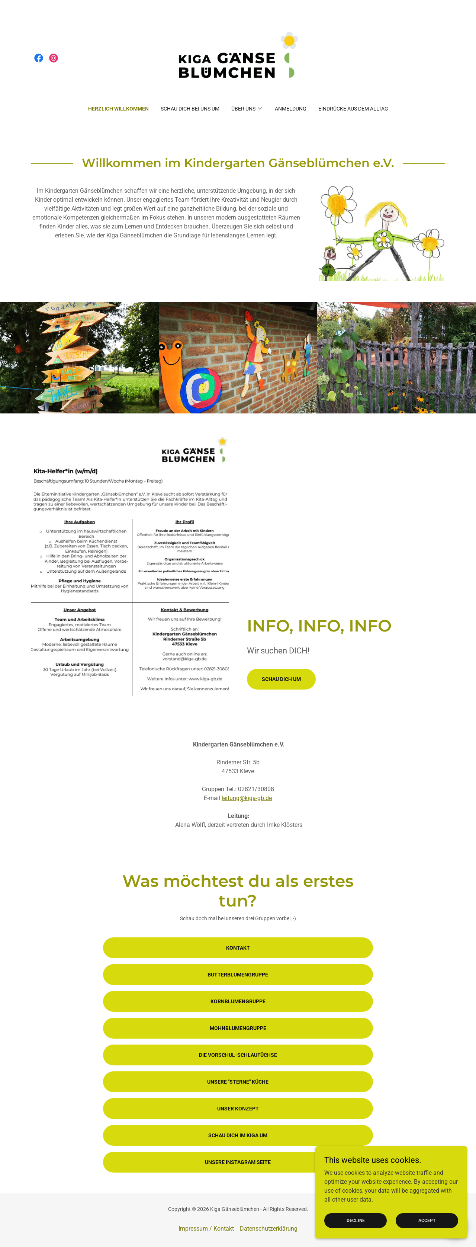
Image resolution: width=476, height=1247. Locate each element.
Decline (358, 1220)
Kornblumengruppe (238, 1001)
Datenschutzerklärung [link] (269, 1228)
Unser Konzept (238, 1109)
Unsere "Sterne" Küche (237, 1082)
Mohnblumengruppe (238, 1028)
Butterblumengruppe (238, 975)
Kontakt (238, 948)
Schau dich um (281, 679)
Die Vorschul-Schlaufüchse (238, 1055)
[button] (247, 108)
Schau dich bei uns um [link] (190, 109)
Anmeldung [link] (290, 109)
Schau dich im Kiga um (237, 1135)
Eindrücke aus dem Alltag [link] (353, 109)
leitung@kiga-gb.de (247, 798)
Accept (427, 1220)
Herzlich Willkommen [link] (118, 109)
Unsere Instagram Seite (238, 1162)
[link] (38, 58)
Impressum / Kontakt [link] (206, 1228)
